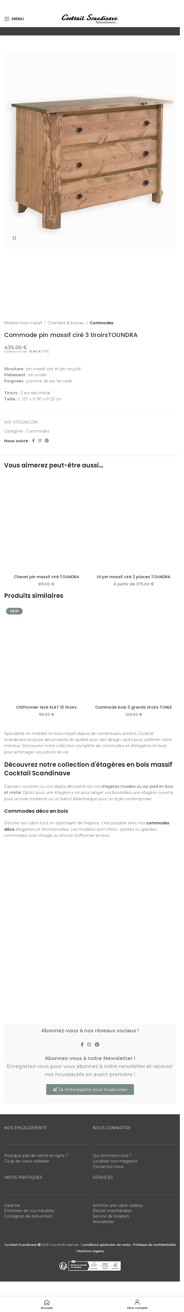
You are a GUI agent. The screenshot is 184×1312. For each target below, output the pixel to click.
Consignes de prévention (28, 1216)
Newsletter (103, 1221)
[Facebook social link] (33, 440)
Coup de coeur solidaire (26, 1161)
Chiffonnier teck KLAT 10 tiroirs (46, 707)
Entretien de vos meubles (29, 1210)
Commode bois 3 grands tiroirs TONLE (133, 707)
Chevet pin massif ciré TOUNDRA (46, 577)
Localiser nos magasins (115, 1161)
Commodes (101, 322)
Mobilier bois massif (23, 322)
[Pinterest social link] (46, 440)
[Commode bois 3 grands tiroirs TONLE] (133, 654)
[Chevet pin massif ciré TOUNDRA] (46, 523)
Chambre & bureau (66, 322)
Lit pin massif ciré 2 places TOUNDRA (133, 577)
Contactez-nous (108, 1166)
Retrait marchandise (112, 1210)
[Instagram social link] (40, 440)
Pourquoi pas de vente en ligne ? (36, 1155)
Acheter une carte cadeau (118, 1205)
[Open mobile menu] (14, 18)
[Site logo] (89, 18)
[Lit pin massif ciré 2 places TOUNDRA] (133, 523)
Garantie (12, 1205)
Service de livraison (111, 1216)
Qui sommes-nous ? (112, 1155)
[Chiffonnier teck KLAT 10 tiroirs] (46, 654)
